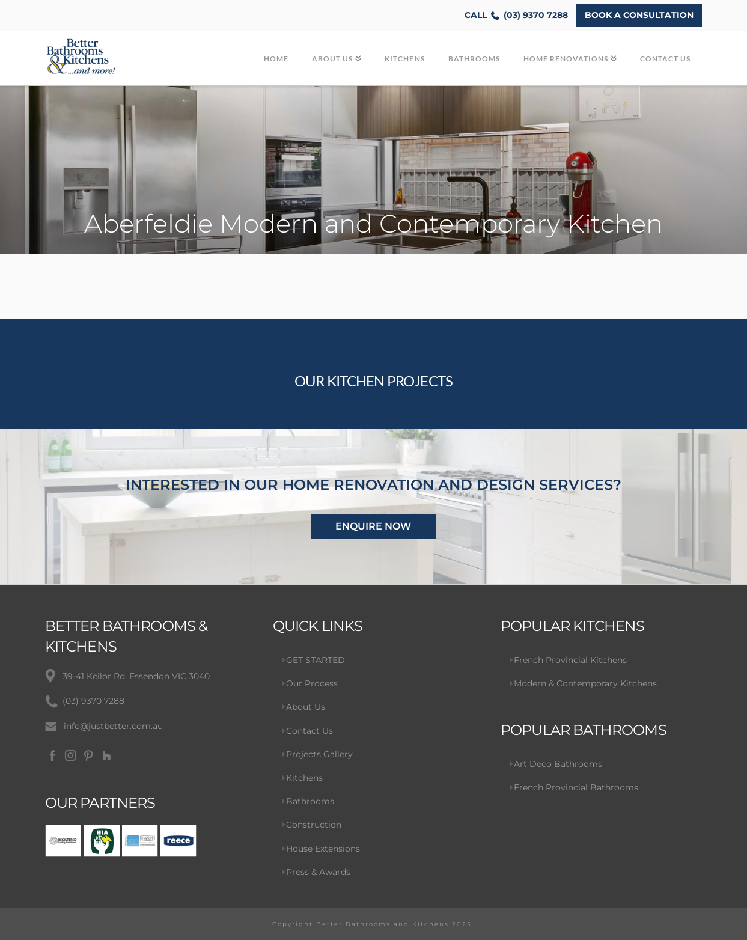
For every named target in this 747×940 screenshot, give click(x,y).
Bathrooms (310, 801)
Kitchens (304, 777)
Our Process (312, 683)
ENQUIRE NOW (373, 526)
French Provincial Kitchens (570, 660)
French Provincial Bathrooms (576, 787)
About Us (305, 706)
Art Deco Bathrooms (558, 763)
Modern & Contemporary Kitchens (585, 683)
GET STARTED (315, 660)
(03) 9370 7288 (516, 15)
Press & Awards (318, 872)
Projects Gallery (319, 754)
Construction (313, 824)
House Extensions (323, 848)
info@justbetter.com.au (113, 726)
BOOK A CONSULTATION (639, 15)
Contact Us (309, 730)
